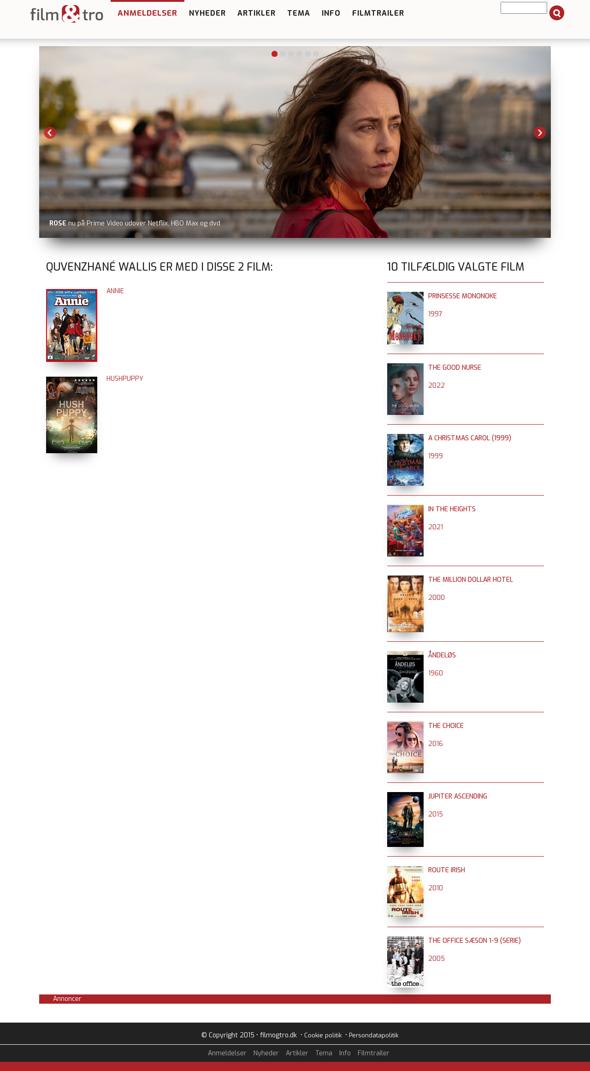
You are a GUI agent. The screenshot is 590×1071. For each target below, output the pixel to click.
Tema (298, 13)
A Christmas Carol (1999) (469, 438)
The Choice (446, 726)
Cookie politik (323, 1035)
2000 (436, 597)
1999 (435, 456)
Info (331, 13)
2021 (435, 527)
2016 (435, 744)
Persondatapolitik (373, 1035)
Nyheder (207, 13)
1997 (435, 314)
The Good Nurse (454, 367)
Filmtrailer (378, 13)
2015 (435, 814)
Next (539, 132)
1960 (435, 673)
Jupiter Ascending (457, 796)
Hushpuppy (124, 378)
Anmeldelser (147, 13)
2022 (436, 385)
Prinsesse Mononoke (462, 296)
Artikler (256, 13)
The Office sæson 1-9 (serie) (474, 940)
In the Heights (452, 509)
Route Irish (446, 870)
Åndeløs (442, 655)
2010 (435, 888)
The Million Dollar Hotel (470, 579)
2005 (436, 958)
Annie (115, 291)
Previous (50, 132)
